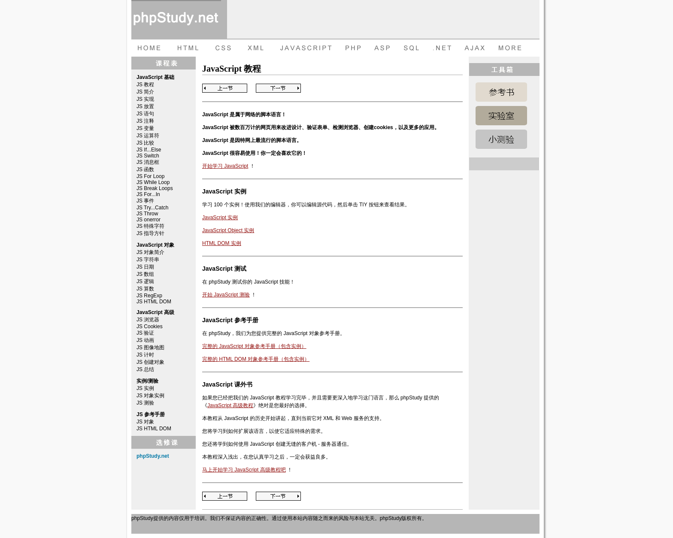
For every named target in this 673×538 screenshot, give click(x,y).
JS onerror (148, 220)
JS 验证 (145, 333)
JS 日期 (145, 267)
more (511, 48)
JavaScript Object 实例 (228, 230)
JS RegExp (149, 296)
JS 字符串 (147, 260)
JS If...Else (148, 150)
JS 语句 (145, 114)
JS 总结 (145, 369)
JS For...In (148, 194)
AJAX (476, 48)
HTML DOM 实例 (221, 243)
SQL (412, 48)
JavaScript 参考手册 (501, 92)
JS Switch (147, 156)
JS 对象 (145, 422)
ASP (383, 48)
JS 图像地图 (150, 348)
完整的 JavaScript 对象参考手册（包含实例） (254, 346)
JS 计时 (145, 355)
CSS (221, 48)
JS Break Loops (154, 188)
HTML (187, 48)
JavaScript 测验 (501, 139)
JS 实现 (145, 99)
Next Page (278, 88)
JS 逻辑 (145, 281)
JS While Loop (153, 182)
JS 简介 (145, 92)
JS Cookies (149, 326)
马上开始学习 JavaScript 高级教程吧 (244, 470)
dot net (442, 48)
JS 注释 (145, 121)
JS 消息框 (147, 162)
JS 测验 (145, 403)
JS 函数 (145, 169)
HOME (148, 48)
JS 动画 (145, 340)
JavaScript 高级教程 (230, 405)
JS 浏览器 (147, 320)
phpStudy (142, 518)
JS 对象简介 (150, 252)
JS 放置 (145, 106)
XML (253, 48)
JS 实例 (145, 388)
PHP (352, 48)
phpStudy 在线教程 (176, 19)
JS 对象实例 (150, 396)
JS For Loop (150, 176)
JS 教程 (145, 85)
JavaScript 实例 (220, 218)
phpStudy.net (152, 456)
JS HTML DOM (153, 302)
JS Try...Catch (152, 208)
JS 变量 (145, 128)
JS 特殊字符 (150, 226)
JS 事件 (145, 201)
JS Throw (147, 214)
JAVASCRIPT (304, 48)
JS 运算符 (147, 136)
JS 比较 (145, 143)
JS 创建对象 (150, 362)
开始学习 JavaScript (225, 166)
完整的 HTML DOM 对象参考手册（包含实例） (255, 359)
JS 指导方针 (150, 233)
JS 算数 (145, 289)
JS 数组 (145, 274)
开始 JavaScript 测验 (226, 295)
